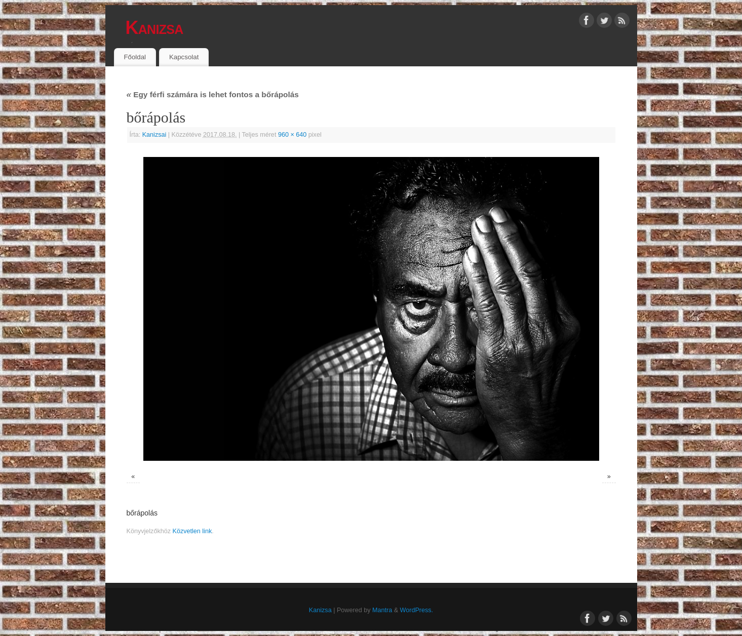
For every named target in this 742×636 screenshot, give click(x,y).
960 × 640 (292, 134)
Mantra (382, 610)
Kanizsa (154, 27)
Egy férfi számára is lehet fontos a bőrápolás (213, 94)
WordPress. (417, 610)
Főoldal (135, 57)
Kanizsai (154, 134)
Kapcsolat (184, 57)
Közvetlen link (192, 531)
